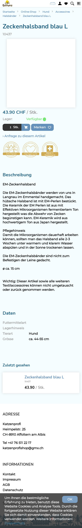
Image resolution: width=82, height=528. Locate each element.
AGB (6, 485)
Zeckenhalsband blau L (37, 16)
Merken (42, 127)
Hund (45, 11)
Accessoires (62, 11)
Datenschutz (13, 490)
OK (69, 499)
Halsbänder (10, 16)
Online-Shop (28, 11)
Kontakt (9, 474)
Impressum (12, 479)
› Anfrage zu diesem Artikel (24, 136)
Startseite (9, 11)
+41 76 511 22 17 (19, 443)
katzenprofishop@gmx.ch (23, 448)
